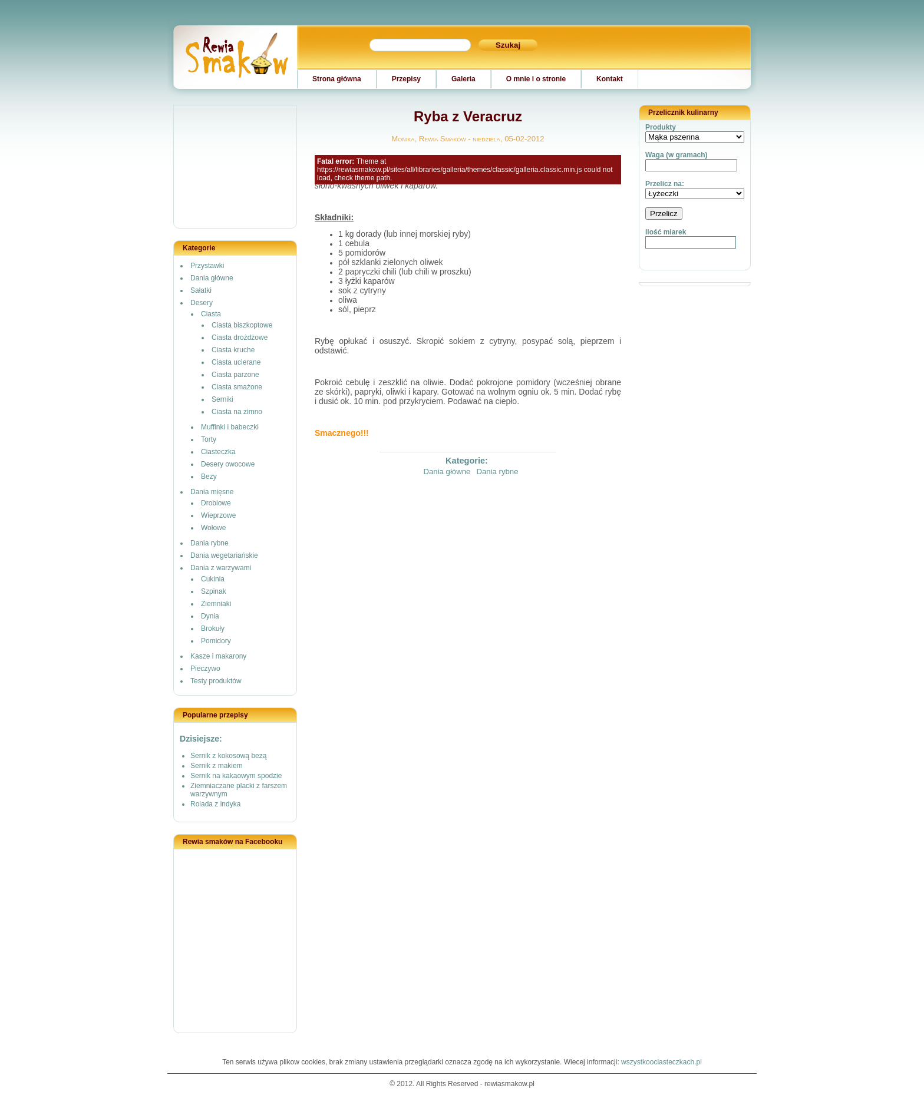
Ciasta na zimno (237, 412)
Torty (208, 439)
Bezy (209, 476)
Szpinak (213, 591)
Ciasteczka (218, 452)
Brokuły (213, 628)
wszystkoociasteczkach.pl (661, 1062)
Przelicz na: (664, 184)
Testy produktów (216, 681)
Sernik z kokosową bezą (228, 756)
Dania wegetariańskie (224, 555)
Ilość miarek (665, 232)
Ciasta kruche (233, 350)
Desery (201, 303)
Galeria (463, 79)
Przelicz (664, 213)
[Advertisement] (236, 167)
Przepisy (406, 79)
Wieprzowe (218, 515)
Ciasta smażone (237, 387)
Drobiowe (216, 503)
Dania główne (211, 278)
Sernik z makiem (216, 766)
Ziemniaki (216, 604)
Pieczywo (205, 668)
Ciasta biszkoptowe (242, 325)
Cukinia (213, 579)
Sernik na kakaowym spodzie (236, 776)
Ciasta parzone (235, 374)
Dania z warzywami (220, 568)
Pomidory (216, 641)
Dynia (210, 616)
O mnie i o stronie (536, 79)
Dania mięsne (211, 492)
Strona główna (336, 79)
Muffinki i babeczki (230, 427)
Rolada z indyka (215, 804)
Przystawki (207, 266)
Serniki (222, 399)
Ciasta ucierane (236, 362)
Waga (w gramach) (676, 155)
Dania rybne (209, 543)
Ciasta (211, 314)
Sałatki (201, 290)
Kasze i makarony (218, 656)
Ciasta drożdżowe (240, 337)
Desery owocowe (228, 464)
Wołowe (213, 528)
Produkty (660, 127)
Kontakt (609, 79)
